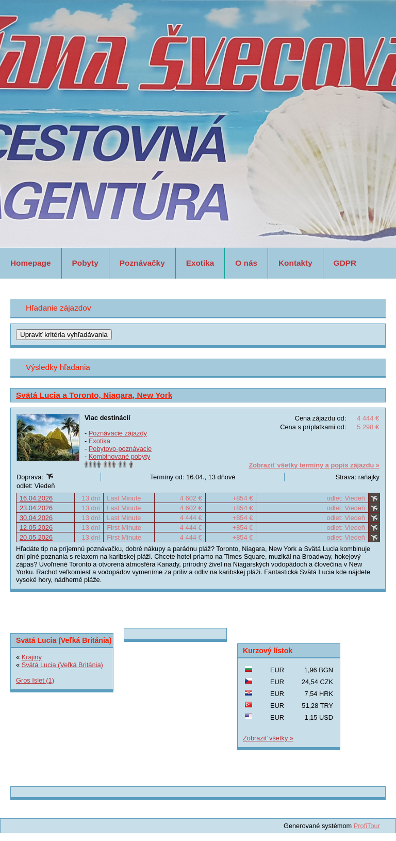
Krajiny (32, 657)
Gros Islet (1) (35, 680)
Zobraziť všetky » (268, 738)
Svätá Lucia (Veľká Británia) (62, 665)
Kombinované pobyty (120, 456)
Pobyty (85, 262)
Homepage (30, 262)
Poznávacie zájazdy (118, 433)
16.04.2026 (36, 498)
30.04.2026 (36, 518)
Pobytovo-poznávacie (120, 448)
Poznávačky (142, 262)
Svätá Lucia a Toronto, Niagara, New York (94, 395)
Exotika (200, 262)
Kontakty (295, 262)
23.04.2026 (36, 508)
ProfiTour (367, 826)
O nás (246, 262)
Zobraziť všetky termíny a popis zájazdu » (314, 465)
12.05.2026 (36, 527)
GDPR (345, 262)
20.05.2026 (36, 537)
